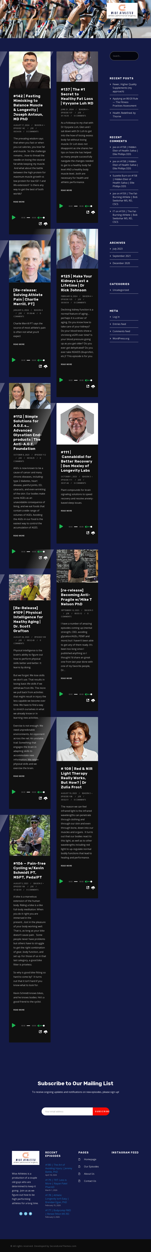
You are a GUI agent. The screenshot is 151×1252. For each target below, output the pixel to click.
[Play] (14, 217)
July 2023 (118, 248)
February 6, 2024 (69, 296)
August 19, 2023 (69, 793)
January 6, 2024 (21, 310)
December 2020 (121, 263)
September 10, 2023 (70, 610)
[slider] (28, 217)
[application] (29, 217)
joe (32, 128)
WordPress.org (121, 338)
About (25, 19)
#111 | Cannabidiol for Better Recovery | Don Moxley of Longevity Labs (76, 461)
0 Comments (32, 131)
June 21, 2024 (67, 109)
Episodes (39, 19)
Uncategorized (121, 290)
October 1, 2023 (69, 476)
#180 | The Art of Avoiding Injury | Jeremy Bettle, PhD (58, 1168)
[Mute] (38, 217)
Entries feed (119, 324)
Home (14, 19)
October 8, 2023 (21, 455)
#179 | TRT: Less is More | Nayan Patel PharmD (56, 1183)
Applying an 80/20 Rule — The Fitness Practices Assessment (125, 102)
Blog (51, 19)
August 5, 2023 (21, 883)
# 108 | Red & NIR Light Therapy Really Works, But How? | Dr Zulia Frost (77, 778)
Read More (19, 202)
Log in (116, 316)
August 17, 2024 (21, 125)
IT (114, 211)
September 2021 (122, 256)
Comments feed (121, 331)
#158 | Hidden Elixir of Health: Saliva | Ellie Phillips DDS (125, 150)
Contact (64, 19)
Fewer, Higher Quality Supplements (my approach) (125, 88)
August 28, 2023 (21, 637)
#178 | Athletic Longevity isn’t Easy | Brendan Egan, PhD (57, 1199)
